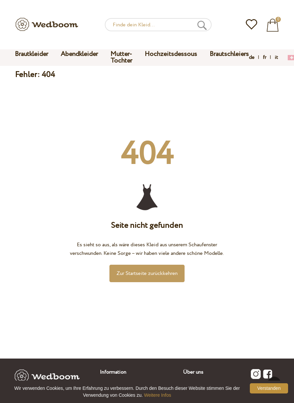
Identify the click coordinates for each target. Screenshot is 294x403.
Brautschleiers (229, 54)
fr (264, 57)
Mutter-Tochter (121, 57)
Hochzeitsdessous (171, 54)
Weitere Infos (157, 395)
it (276, 57)
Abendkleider (79, 54)
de (251, 57)
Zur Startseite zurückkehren (147, 273)
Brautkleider (31, 54)
